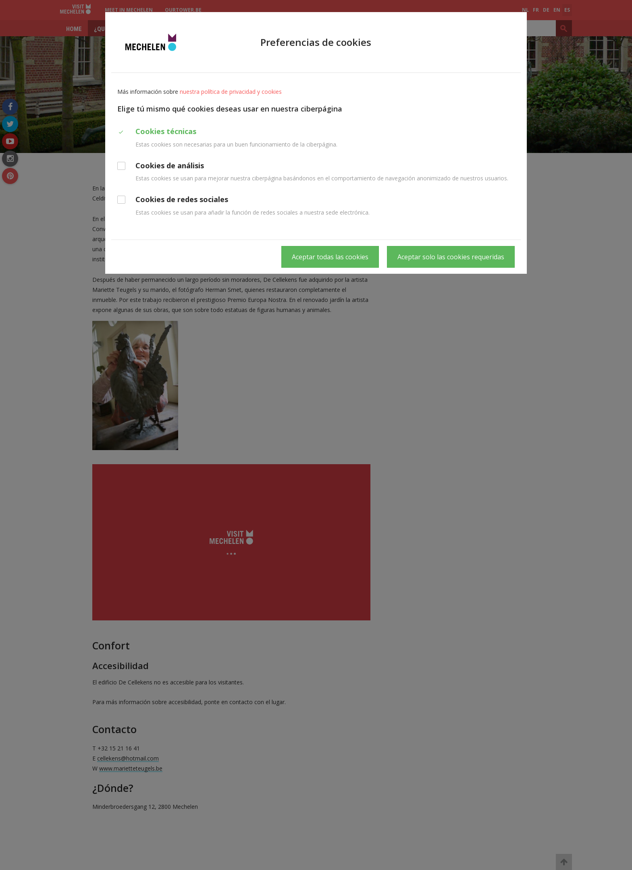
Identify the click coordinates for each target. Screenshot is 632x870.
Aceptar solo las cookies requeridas (450, 256)
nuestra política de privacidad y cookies (231, 91)
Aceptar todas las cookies (330, 256)
